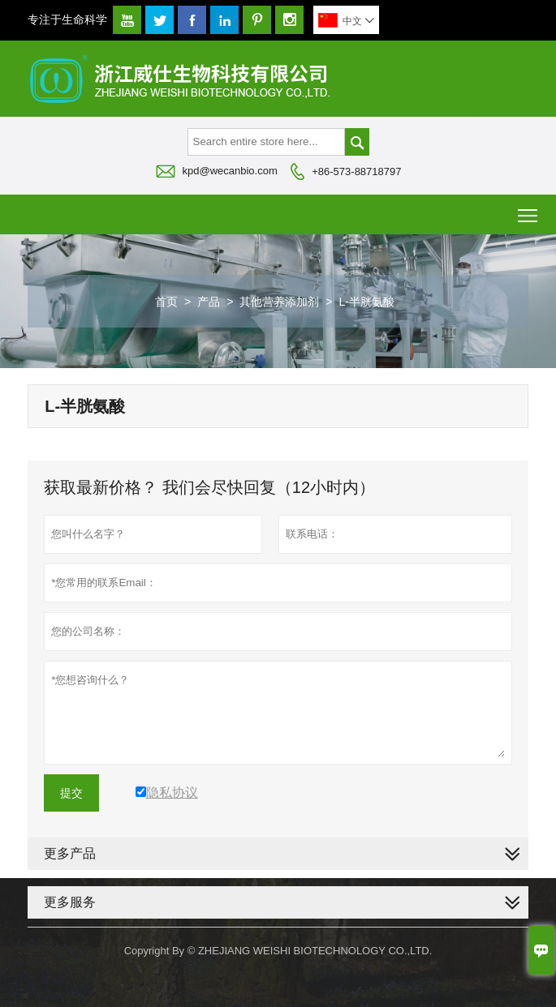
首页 (166, 301)
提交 (71, 792)
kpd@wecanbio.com (230, 171)
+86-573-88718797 (356, 171)
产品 (208, 301)
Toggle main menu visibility (529, 209)
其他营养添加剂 (279, 301)
